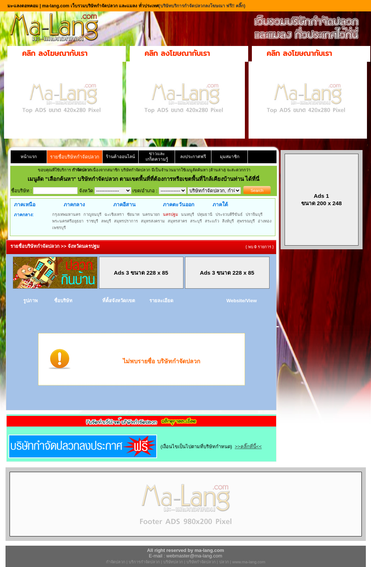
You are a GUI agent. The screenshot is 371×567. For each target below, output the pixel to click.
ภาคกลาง (74, 204)
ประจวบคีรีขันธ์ (229, 214)
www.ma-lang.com (248, 562)
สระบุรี (196, 221)
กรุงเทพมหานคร (66, 214)
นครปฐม (170, 214)
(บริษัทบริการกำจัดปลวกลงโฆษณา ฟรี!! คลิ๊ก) (202, 5)
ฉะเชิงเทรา (114, 214)
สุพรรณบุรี (246, 221)
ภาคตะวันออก (178, 204)
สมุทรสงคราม (153, 221)
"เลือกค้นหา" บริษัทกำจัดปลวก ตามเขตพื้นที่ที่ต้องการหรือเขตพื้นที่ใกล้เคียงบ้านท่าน (145, 179)
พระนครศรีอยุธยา (67, 221)
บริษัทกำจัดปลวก (201, 562)
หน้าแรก (29, 156)
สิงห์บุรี (228, 221)
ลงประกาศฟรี (193, 156)
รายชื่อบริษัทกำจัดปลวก (74, 157)
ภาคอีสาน (124, 204)
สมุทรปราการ (126, 221)
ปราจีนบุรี (254, 214)
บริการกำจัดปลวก (144, 562)
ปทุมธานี (205, 214)
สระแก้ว (212, 221)
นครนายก (151, 214)
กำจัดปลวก (115, 562)
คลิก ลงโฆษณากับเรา (55, 53)
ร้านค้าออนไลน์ (120, 156)
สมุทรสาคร (177, 221)
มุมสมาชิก (229, 156)
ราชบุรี (92, 221)
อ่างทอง (264, 221)
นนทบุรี (187, 214)
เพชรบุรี (59, 227)
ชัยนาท (133, 214)
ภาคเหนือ (24, 204)
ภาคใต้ (220, 204)
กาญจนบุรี (92, 214)
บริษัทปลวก (173, 562)
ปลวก (224, 562)
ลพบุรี (106, 221)
